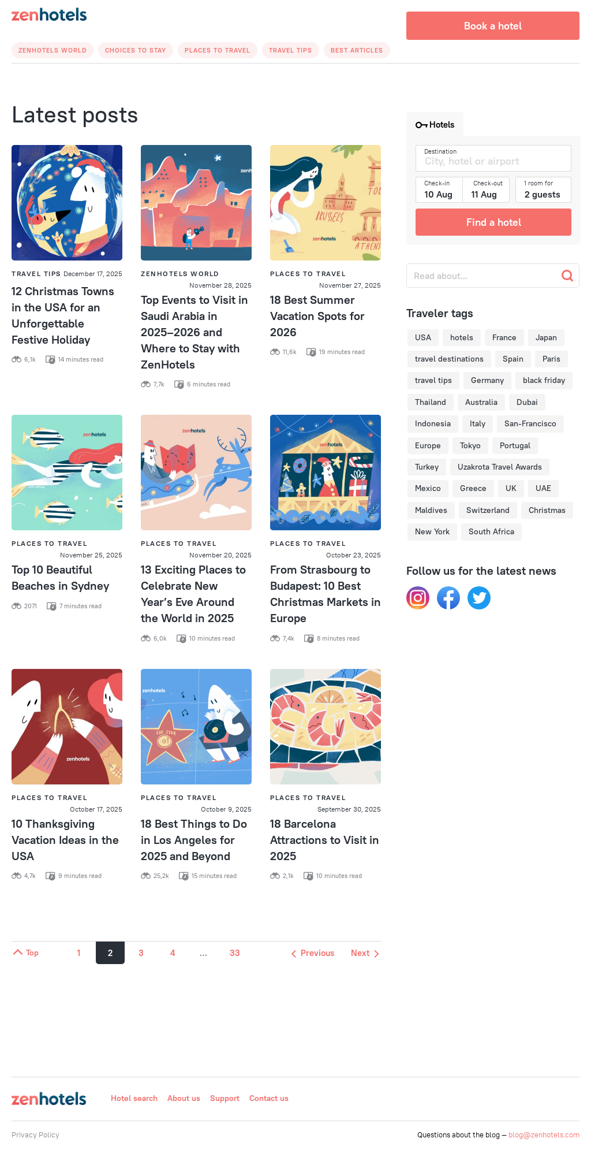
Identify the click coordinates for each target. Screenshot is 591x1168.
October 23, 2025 (353, 554)
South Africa (491, 531)
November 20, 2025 (220, 554)
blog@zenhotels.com (543, 1134)
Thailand (430, 402)
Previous (312, 952)
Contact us (269, 1098)
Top (25, 952)
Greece (473, 488)
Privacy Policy (35, 1134)
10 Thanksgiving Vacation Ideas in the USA (65, 839)
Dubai (527, 402)
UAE (543, 488)
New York (432, 531)
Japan (546, 337)
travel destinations (449, 359)
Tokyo (470, 445)
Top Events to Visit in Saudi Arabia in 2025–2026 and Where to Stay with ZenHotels (194, 331)
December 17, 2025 (92, 273)
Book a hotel (493, 25)
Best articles (357, 50)
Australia (481, 402)
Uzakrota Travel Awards (500, 467)
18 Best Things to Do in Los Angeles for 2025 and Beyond (194, 839)
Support (225, 1098)
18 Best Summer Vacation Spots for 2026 (317, 315)
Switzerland (488, 510)
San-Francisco (530, 423)
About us (183, 1098)
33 (235, 952)
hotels (461, 337)
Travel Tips (290, 50)
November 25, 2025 (91, 554)
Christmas (547, 510)
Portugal (515, 445)
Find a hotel (493, 222)
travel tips (433, 380)
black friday (544, 380)
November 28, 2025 (220, 285)
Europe (428, 445)
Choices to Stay (135, 50)
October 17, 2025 (96, 809)
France (504, 337)
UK (511, 488)
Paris (551, 359)
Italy (477, 423)
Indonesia (433, 423)
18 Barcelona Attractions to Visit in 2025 (324, 839)
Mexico (428, 488)
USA (423, 337)
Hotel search (134, 1098)
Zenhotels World (52, 50)
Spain (513, 359)
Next (365, 952)
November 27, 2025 (350, 285)
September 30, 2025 (349, 809)
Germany (487, 380)
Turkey (427, 467)
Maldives (431, 510)
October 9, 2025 (226, 809)
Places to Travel (217, 50)
